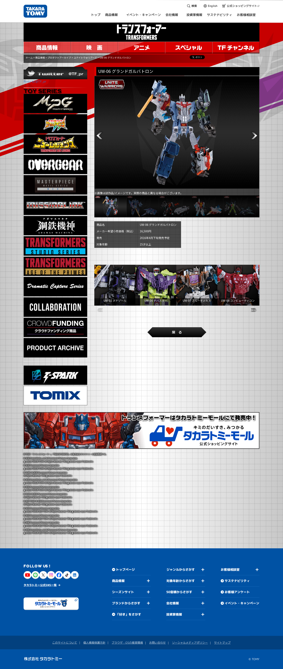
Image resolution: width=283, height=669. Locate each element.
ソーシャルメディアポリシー (190, 642)
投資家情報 (174, 614)
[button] (99, 135)
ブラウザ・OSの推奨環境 (127, 642)
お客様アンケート (237, 592)
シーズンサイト (123, 592)
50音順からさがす (179, 592)
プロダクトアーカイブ (59, 57)
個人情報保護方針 (94, 642)
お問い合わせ (157, 642)
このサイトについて (64, 642)
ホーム (29, 57)
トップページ (125, 569)
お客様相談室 (230, 569)
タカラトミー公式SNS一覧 (40, 585)
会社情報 (172, 603)
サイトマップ (222, 642)
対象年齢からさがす (180, 581)
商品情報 (40, 57)
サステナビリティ (237, 581)
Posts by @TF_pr (35, 81)
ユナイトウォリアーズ (85, 57)
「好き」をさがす (128, 614)
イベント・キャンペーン (242, 603)
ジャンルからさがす (180, 569)
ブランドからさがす (126, 603)
